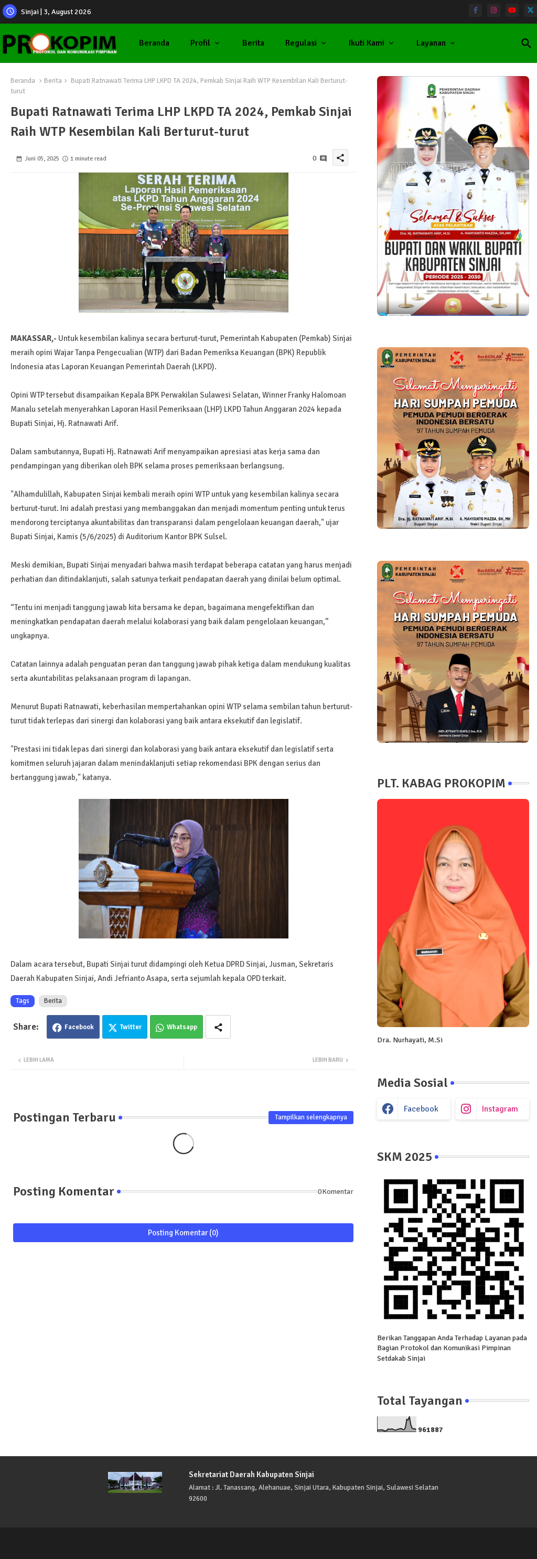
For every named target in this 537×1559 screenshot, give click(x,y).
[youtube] (512, 10)
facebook (421, 1109)
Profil (200, 43)
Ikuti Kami (366, 43)
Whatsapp (182, 1027)
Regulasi (301, 43)
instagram (500, 1109)
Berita (253, 43)
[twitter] (530, 10)
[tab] (154, 43)
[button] (526, 43)
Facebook (79, 1027)
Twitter (131, 1027)
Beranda (154, 43)
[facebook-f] (475, 10)
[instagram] (493, 10)
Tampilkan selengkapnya (311, 1117)
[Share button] (218, 1027)
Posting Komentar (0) (183, 1232)
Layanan (431, 43)
